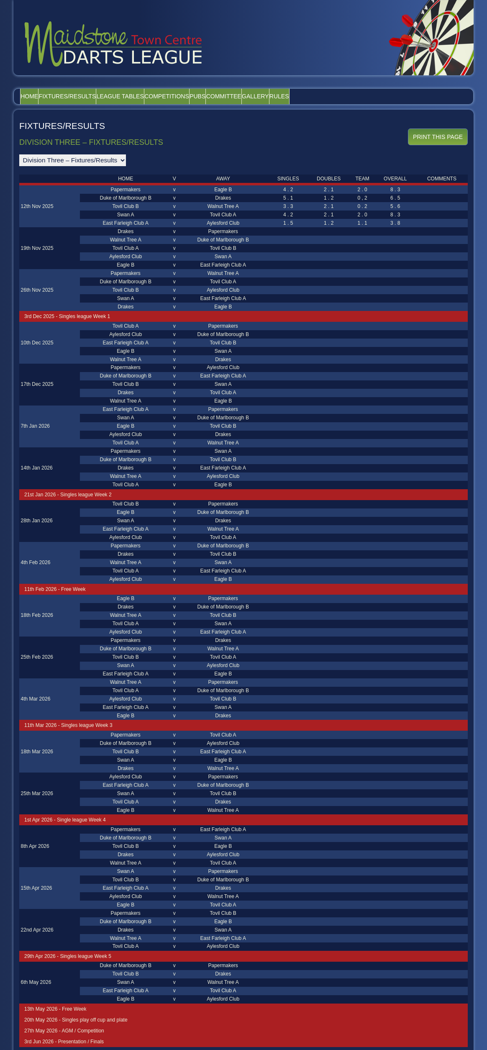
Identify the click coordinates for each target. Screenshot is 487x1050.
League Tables (149, 96)
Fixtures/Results (84, 96)
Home (35, 96)
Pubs (249, 96)
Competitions (207, 96)
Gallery (330, 96)
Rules (366, 96)
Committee (287, 96)
